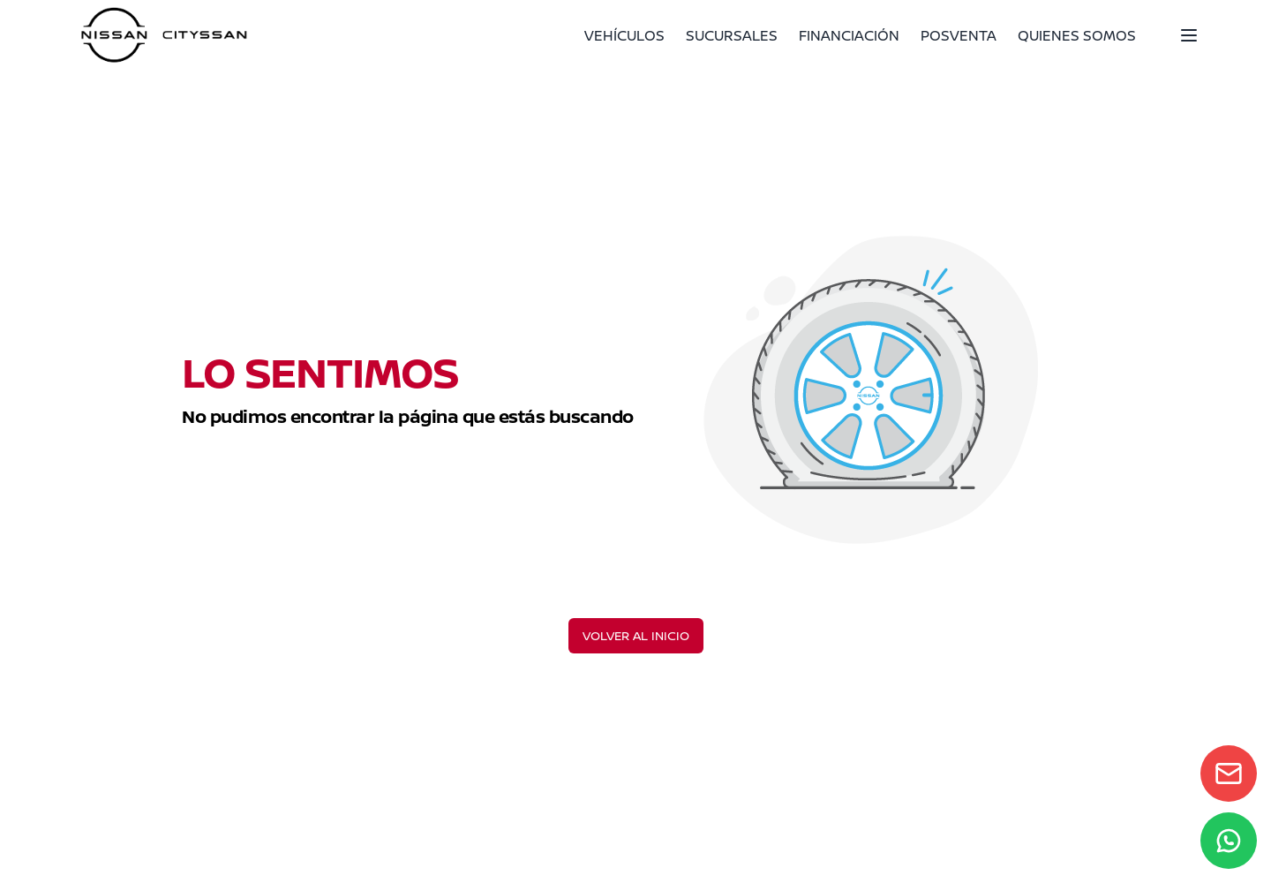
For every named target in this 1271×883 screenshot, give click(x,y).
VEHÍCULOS (624, 35)
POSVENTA (958, 35)
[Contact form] (1228, 773)
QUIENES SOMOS (1077, 35)
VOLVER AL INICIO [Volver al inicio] (636, 635)
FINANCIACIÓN (849, 35)
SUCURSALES (732, 35)
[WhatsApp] (1228, 840)
